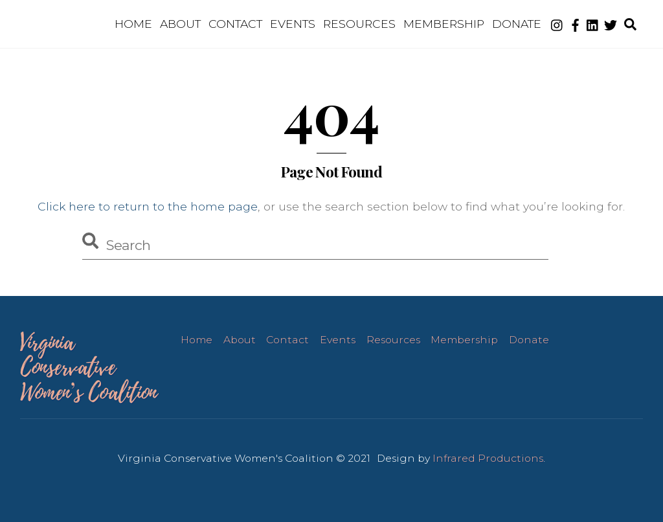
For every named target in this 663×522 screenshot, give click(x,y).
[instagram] (557, 23)
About (180, 23)
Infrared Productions (488, 458)
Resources (359, 23)
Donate (516, 23)
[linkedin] (593, 23)
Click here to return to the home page (148, 206)
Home (133, 23)
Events (292, 23)
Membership (443, 23)
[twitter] (610, 23)
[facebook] (575, 23)
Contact (235, 23)
